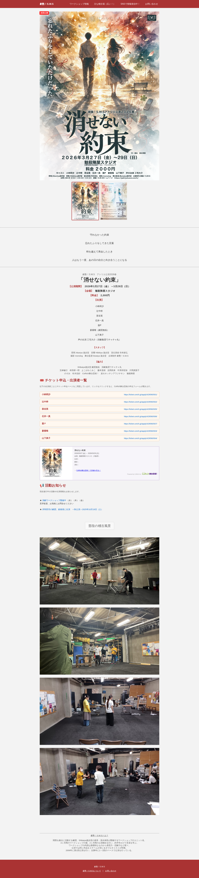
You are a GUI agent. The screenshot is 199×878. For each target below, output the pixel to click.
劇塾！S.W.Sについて (92, 871)
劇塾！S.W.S (47, 4)
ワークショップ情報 (79, 4)
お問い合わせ (151, 4)
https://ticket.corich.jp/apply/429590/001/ (140, 395)
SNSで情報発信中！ (130, 4)
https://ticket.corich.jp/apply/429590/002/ (140, 402)
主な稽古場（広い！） (104, 4)
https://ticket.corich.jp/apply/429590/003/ (140, 431)
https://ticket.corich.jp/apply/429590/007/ (140, 424)
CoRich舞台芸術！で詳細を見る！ (88, 470)
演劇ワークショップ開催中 (54, 500)
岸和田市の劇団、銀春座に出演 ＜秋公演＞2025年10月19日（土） (72, 509)
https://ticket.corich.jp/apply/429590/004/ (140, 438)
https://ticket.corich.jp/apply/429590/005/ (140, 409)
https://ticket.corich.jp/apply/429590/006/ (140, 416)
